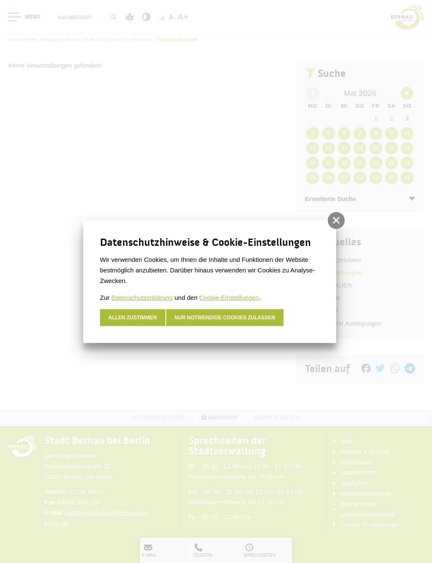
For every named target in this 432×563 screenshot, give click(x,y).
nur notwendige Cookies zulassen (225, 318)
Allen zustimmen (132, 318)
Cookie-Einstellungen (229, 297)
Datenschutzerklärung (142, 297)
